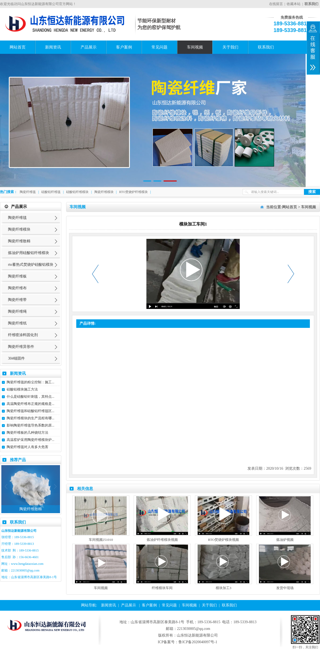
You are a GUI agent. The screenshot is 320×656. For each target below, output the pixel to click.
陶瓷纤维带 (17, 300)
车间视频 (195, 47)
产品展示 (89, 47)
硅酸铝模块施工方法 (22, 389)
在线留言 (276, 4)
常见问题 (159, 47)
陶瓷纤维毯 (28, 192)
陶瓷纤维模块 (104, 192)
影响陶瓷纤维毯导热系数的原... (30, 425)
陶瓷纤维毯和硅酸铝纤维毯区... (30, 411)
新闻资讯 (53, 47)
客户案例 (124, 47)
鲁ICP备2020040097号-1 (197, 642)
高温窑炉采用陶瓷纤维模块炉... (30, 440)
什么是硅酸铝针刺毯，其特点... (30, 397)
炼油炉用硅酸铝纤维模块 (28, 253)
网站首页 (18, 47)
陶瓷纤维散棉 (19, 241)
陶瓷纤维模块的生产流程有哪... (30, 418)
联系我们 (266, 47)
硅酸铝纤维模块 (77, 192)
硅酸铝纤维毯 (51, 192)
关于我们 (230, 47)
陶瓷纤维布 (17, 288)
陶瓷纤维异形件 (21, 347)
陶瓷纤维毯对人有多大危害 (27, 447)
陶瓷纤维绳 (17, 311)
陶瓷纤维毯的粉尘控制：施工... (30, 382)
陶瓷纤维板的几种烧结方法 (27, 432)
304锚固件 (16, 358)
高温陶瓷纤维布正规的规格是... (30, 404)
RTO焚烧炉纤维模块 (133, 192)
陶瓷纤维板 (17, 276)
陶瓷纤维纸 (17, 323)
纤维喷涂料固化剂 (23, 335)
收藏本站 (294, 4)
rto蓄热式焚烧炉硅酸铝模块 (30, 265)
